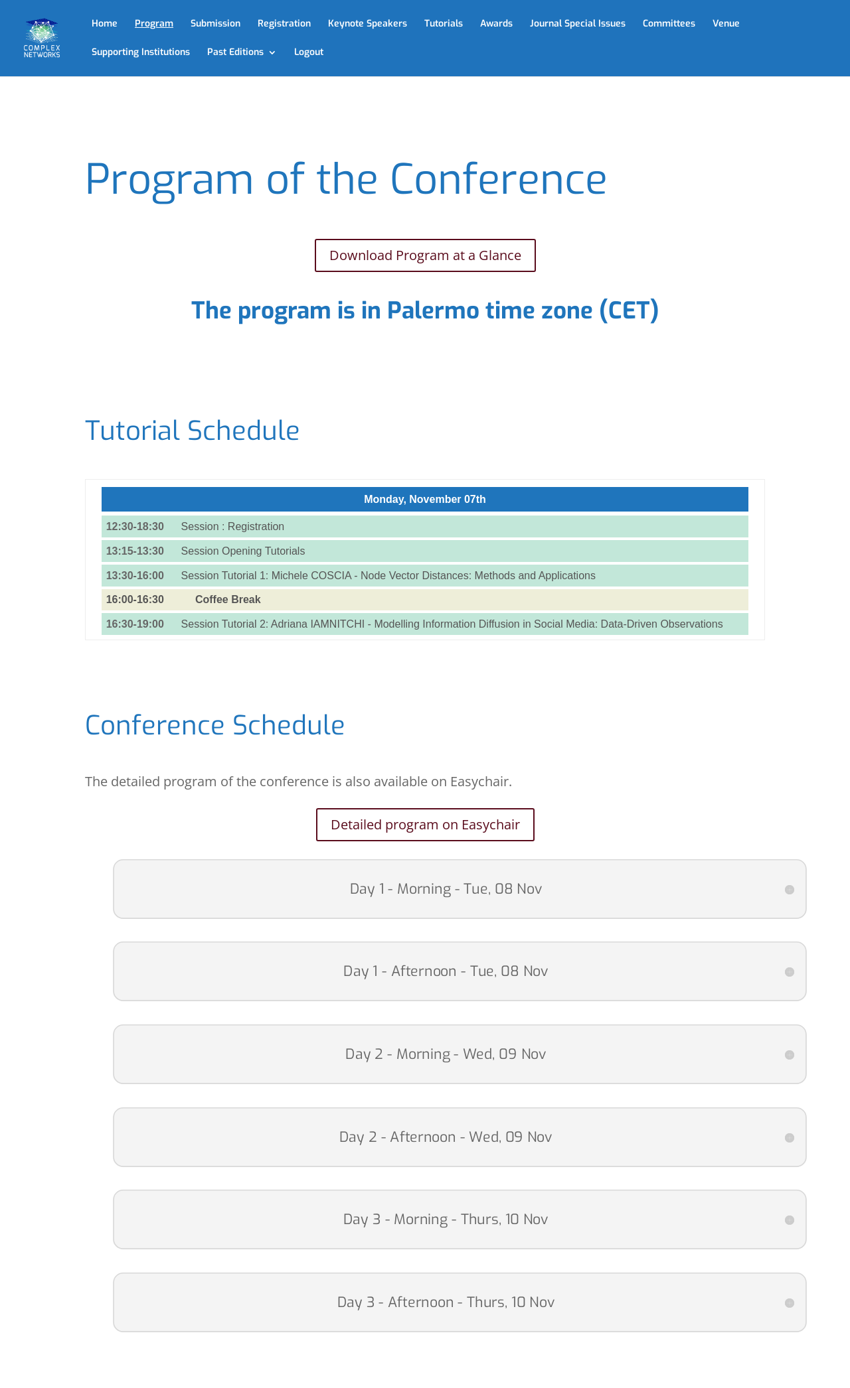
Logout (308, 53)
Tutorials (443, 24)
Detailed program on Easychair (425, 824)
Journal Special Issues (578, 24)
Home (105, 24)
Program (154, 24)
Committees (669, 24)
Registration (284, 24)
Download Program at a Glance (425, 255)
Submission (215, 24)
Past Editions (235, 53)
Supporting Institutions (141, 53)
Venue (726, 24)
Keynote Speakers (367, 24)
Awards (496, 24)
